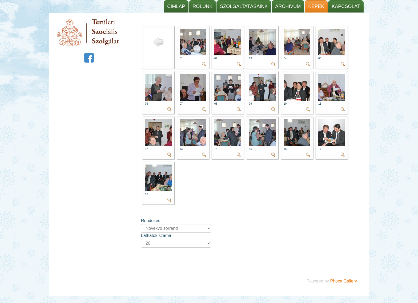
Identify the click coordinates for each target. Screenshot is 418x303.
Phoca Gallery (343, 281)
